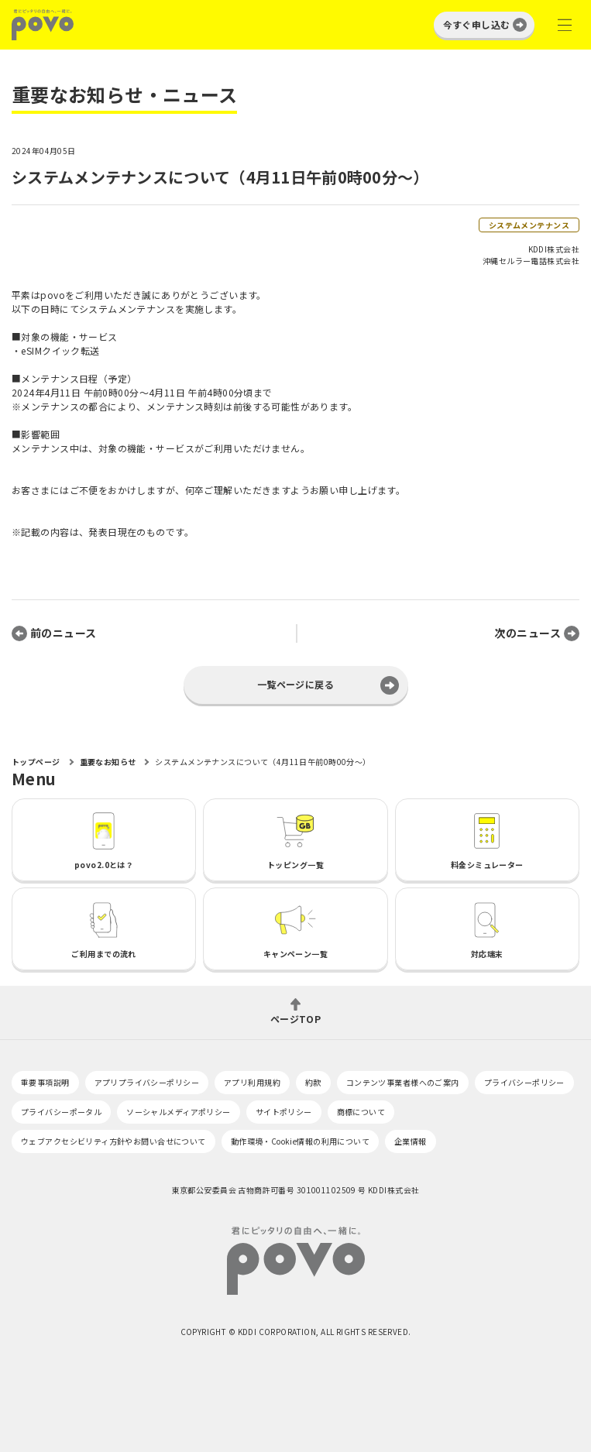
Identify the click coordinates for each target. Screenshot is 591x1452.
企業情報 (410, 1141)
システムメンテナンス (529, 225)
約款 (313, 1082)
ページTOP (295, 1018)
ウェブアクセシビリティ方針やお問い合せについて (113, 1141)
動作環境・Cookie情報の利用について (300, 1141)
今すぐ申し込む (476, 24)
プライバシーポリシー (524, 1082)
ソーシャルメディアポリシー (178, 1111)
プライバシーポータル (61, 1111)
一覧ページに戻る (295, 684)
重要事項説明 (45, 1082)
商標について (361, 1111)
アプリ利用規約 (252, 1082)
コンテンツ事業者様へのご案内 (402, 1082)
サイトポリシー (284, 1111)
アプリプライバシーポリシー (146, 1082)
